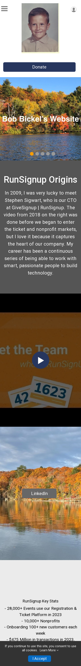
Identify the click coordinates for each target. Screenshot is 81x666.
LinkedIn (39, 493)
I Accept (39, 658)
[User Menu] (74, 9)
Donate (39, 67)
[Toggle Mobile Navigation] (4, 8)
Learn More (48, 650)
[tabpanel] (40, 118)
